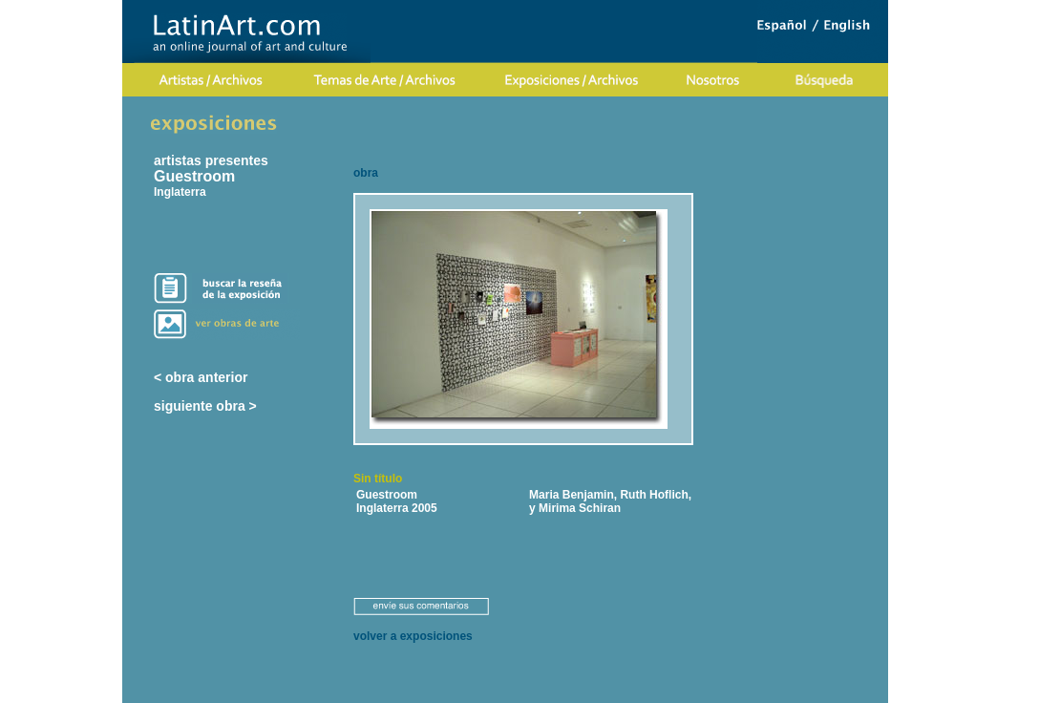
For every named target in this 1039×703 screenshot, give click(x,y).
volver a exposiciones (413, 636)
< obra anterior (200, 377)
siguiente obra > (205, 406)
